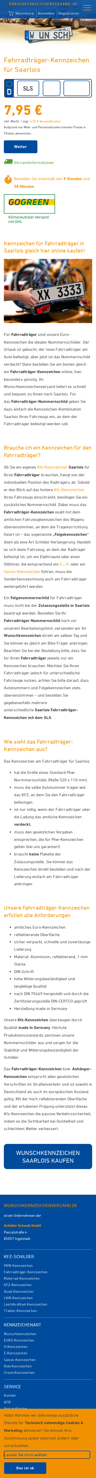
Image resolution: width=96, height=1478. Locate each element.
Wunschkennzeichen (20, 1333)
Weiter (20, 146)
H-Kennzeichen (16, 1346)
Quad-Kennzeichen (19, 1291)
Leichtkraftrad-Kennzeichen (25, 1304)
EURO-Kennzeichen (19, 1340)
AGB (7, 1402)
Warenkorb (21, 13)
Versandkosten (15, 1408)
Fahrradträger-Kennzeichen (26, 1272)
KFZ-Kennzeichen (18, 1284)
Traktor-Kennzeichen (20, 1310)
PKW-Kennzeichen (18, 1265)
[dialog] (48, 1443)
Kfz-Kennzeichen (52, 467)
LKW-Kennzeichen (18, 1298)
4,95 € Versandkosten (45, 121)
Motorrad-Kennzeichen (22, 1278)
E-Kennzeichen (15, 1353)
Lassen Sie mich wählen (25, 1454)
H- (68, 564)
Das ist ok (25, 1468)
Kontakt (10, 1395)
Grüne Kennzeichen (19, 1372)
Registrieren (68, 13)
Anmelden (46, 13)
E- (61, 564)
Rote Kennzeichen (18, 1366)
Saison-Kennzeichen (22, 571)
